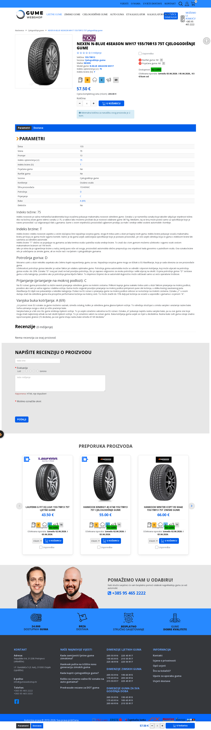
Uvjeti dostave (152, 3)
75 (101, 68)
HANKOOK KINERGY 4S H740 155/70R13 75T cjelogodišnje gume (105, 508)
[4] (34, 371)
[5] (38, 371)
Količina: (81, 98)
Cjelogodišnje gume (95, 14)
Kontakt (170, 3)
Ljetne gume (54, 14)
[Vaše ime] (37, 360)
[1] (23, 371)
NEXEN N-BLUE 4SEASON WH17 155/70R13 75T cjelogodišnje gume (75, 30)
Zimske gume (72, 14)
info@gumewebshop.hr (25, 684)
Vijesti (124, 3)
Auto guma (117, 14)
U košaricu (53, 543)
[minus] (80, 103)
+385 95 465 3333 (23, 696)
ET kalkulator (135, 14)
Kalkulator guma (158, 14)
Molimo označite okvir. (29, 401)
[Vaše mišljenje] (60, 383)
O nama (135, 3)
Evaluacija (22, 367)
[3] (30, 371)
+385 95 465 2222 (129, 596)
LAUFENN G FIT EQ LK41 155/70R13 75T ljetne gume (48, 508)
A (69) (83, 200)
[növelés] (162, 725)
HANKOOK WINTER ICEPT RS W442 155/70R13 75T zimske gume (163, 508)
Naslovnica (19, 30)
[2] (27, 371)
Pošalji (21, 419)
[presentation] (37, 408)
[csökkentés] (152, 725)
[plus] (94, 103)
